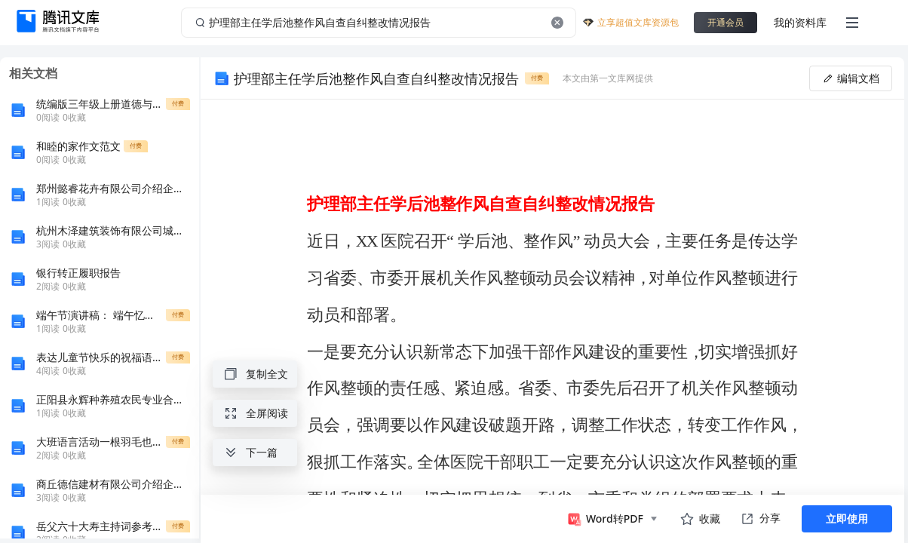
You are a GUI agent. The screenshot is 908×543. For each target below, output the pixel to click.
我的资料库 (800, 22)
